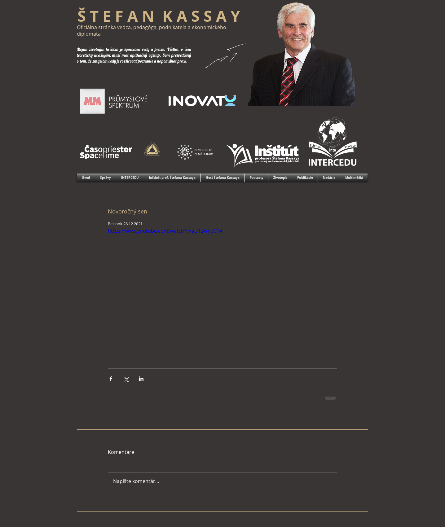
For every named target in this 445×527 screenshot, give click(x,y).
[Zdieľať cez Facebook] (111, 379)
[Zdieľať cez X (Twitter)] (126, 379)
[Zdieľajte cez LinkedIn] (141, 379)
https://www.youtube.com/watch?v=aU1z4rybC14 (165, 230)
